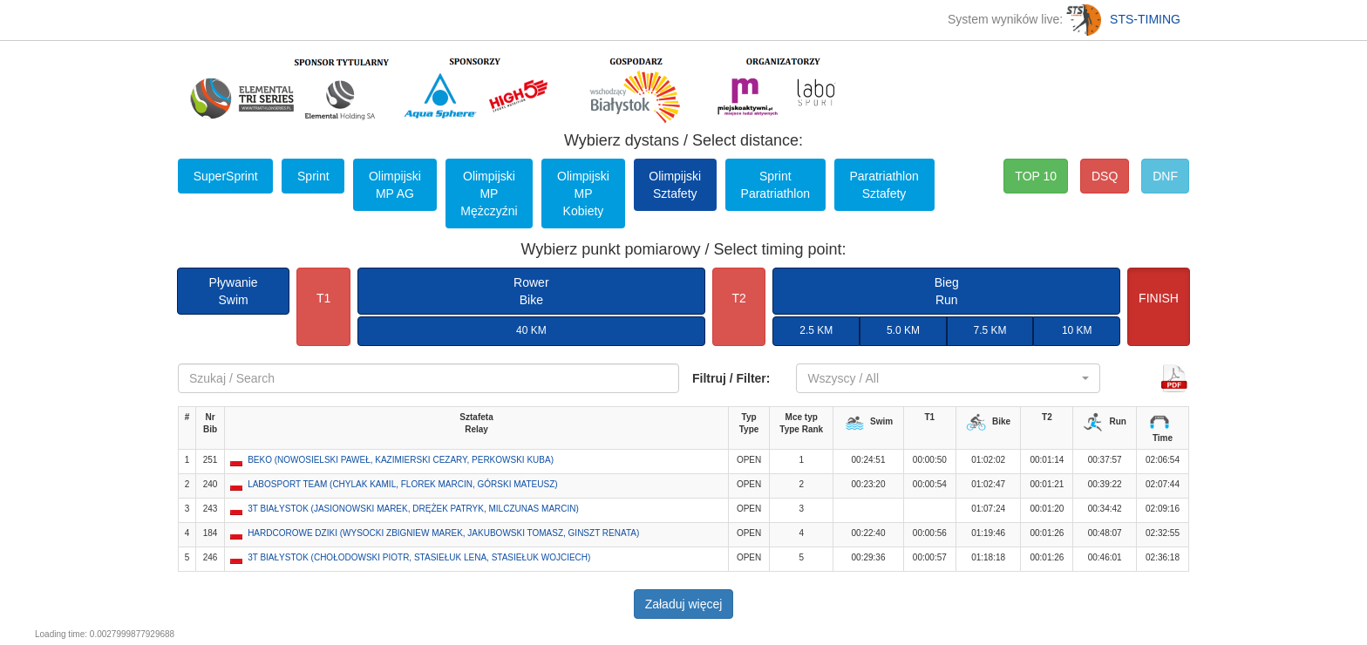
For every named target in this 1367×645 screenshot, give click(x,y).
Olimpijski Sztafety (675, 184)
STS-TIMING (1123, 19)
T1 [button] (323, 298)
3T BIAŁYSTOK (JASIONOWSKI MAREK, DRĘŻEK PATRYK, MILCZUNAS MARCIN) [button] (413, 508)
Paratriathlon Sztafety (883, 184)
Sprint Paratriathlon (775, 184)
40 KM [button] (531, 330)
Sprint (313, 176)
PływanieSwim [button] (233, 291)
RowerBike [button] (530, 291)
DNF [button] (1165, 176)
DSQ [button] (1105, 176)
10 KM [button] (1077, 330)
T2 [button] (738, 298)
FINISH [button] (1159, 298)
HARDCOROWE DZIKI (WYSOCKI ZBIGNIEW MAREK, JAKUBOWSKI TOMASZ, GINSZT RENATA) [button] (443, 533)
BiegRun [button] (947, 291)
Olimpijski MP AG (395, 184)
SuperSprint (226, 176)
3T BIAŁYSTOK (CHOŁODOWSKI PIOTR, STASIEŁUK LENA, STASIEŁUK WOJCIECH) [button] (419, 557)
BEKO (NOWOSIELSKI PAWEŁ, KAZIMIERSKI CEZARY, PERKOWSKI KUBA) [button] (401, 460)
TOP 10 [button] (1036, 176)
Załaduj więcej (684, 604)
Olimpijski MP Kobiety (583, 193)
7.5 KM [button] (990, 330)
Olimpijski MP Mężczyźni (488, 193)
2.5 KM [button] (816, 330)
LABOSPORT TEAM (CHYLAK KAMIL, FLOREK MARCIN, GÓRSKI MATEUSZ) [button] (402, 484)
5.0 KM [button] (903, 330)
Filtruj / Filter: (731, 378)
